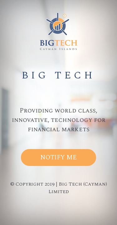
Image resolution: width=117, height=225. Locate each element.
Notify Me (58, 157)
